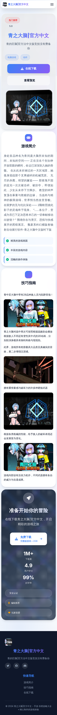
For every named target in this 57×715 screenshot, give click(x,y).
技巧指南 (28, 687)
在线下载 (28, 692)
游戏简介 (28, 682)
